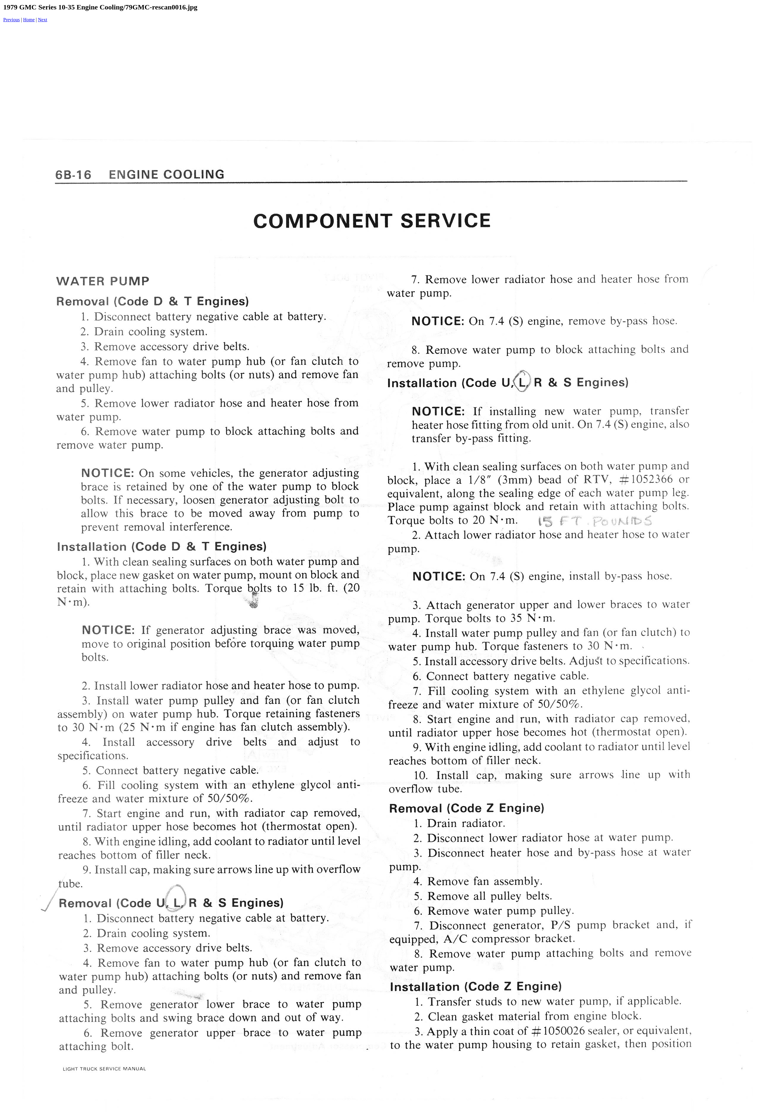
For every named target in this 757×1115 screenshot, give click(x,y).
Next (42, 19)
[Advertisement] (380, 73)
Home (29, 19)
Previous (11, 19)
